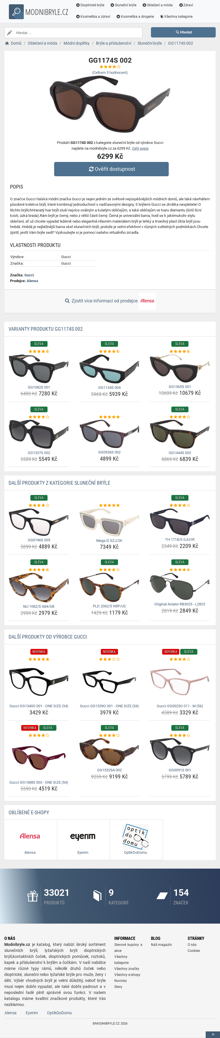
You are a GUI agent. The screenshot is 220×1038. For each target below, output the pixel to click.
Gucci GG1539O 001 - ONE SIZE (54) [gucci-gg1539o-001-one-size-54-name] (109, 706)
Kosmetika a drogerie (135, 17)
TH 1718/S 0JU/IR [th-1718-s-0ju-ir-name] (180, 539)
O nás (192, 945)
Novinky (120, 981)
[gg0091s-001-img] (180, 752)
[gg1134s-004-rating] (109, 351)
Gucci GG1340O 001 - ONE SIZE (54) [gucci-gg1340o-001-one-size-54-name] (38, 706)
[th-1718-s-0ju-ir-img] (180, 521)
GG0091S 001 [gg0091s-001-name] (180, 770)
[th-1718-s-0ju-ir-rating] (180, 505)
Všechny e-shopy (127, 975)
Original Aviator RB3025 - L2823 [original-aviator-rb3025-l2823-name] (179, 604)
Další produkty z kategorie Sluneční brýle (59, 483)
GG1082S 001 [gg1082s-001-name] (39, 387)
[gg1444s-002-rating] (180, 417)
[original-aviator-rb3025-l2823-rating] (180, 570)
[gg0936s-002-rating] (109, 417)
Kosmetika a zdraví (93, 17)
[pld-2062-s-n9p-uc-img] (109, 587)
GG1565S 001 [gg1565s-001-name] (180, 387)
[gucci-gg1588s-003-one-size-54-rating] (39, 735)
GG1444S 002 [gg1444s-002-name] (180, 453)
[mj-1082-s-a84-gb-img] (39, 587)
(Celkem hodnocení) (110, 72)
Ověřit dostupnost (111, 169)
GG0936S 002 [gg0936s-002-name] (109, 452)
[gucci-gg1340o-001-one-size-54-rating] (39, 659)
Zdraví (185, 5)
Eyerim (32, 1013)
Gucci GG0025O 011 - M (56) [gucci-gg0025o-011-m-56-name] (180, 706)
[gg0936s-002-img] (109, 434)
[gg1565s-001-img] (180, 368)
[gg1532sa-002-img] (109, 752)
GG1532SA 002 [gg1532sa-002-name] (109, 770)
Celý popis (140, 148)
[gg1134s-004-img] (109, 369)
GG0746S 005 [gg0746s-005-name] (39, 540)
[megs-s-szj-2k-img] (109, 522)
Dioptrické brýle (90, 5)
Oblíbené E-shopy (29, 812)
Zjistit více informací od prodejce (110, 301)
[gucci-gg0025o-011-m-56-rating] (180, 659)
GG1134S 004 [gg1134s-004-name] (109, 387)
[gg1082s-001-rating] (39, 351)
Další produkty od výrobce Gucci (48, 637)
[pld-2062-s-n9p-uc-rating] (109, 570)
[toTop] (213, 1034)
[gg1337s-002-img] (39, 434)
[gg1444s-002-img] (180, 434)
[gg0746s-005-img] (39, 522)
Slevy (118, 987)
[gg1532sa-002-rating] (109, 735)
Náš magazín (161, 945)
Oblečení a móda (157, 5)
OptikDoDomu (59, 1013)
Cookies (194, 951)
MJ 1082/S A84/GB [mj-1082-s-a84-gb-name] (38, 606)
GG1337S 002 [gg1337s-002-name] (39, 453)
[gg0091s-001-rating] (180, 735)
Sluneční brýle (123, 5)
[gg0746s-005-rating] (39, 505)
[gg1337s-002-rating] (39, 417)
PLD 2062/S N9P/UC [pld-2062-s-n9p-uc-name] (109, 606)
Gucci (29, 275)
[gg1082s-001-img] (39, 368)
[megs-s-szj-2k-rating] (109, 505)
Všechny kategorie (176, 17)
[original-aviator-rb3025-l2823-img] (180, 586)
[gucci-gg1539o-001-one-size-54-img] (109, 682)
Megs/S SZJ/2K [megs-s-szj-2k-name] (109, 540)
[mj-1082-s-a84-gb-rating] (39, 570)
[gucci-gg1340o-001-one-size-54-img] (39, 682)
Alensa (32, 281)
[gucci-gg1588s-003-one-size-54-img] (39, 758)
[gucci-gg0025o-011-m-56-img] (180, 682)
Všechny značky (126, 969)
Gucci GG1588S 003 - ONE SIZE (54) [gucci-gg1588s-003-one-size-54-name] (38, 782)
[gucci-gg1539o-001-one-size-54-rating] (109, 659)
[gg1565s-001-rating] (180, 351)
